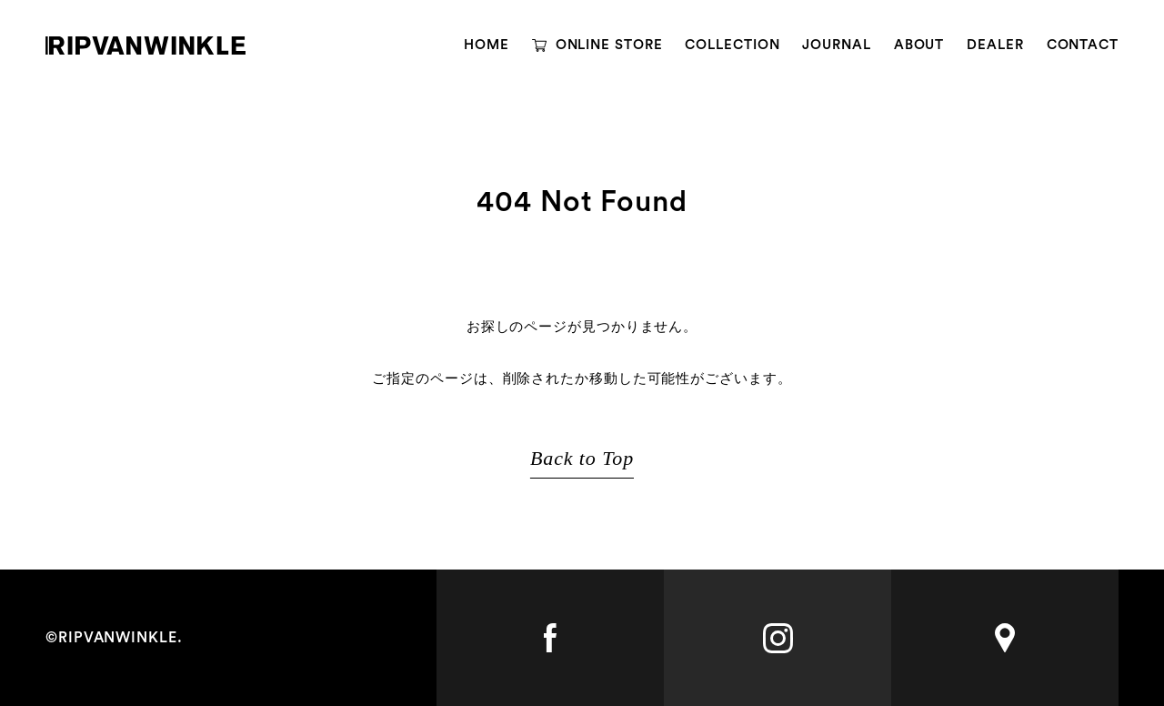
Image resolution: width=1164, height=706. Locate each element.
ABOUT (919, 45)
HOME (486, 45)
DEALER (995, 45)
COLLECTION (732, 45)
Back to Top (582, 458)
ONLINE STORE (609, 45)
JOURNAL (836, 45)
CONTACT (1083, 45)
